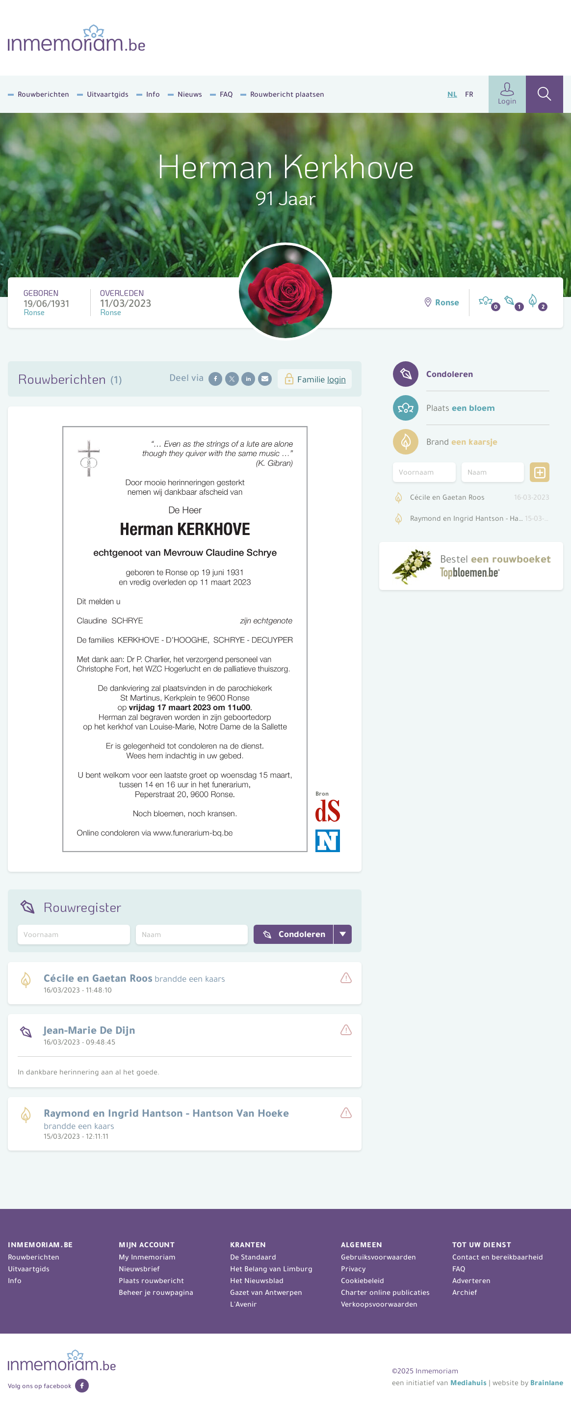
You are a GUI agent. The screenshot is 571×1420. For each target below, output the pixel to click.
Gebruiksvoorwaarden (378, 1257)
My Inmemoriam (147, 1257)
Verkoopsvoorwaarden (379, 1304)
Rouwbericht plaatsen (287, 94)
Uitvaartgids (108, 94)
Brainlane (546, 1383)
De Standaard (253, 1257)
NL (452, 94)
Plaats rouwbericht (151, 1281)
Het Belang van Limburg (271, 1269)
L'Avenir (243, 1304)
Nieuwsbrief (139, 1269)
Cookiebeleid (362, 1281)
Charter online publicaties (385, 1292)
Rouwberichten (43, 94)
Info (153, 94)
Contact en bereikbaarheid (497, 1257)
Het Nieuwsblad (257, 1281)
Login (507, 94)
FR (469, 94)
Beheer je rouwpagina (156, 1292)
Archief (464, 1292)
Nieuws (190, 94)
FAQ (226, 94)
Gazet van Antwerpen (266, 1292)
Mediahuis (468, 1383)
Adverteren (471, 1281)
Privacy (353, 1269)
